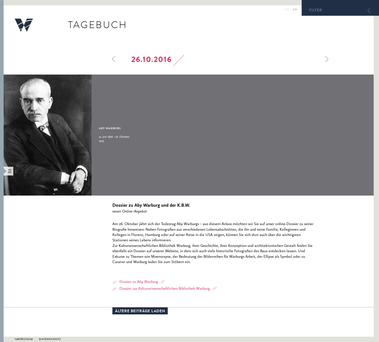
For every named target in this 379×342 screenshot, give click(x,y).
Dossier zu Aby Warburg (138, 282)
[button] (2, 171)
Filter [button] (315, 11)
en (295, 9)
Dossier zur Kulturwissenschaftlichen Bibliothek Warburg (164, 289)
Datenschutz (50, 339)
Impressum (24, 339)
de (287, 9)
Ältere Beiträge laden (140, 311)
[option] (80, 135)
